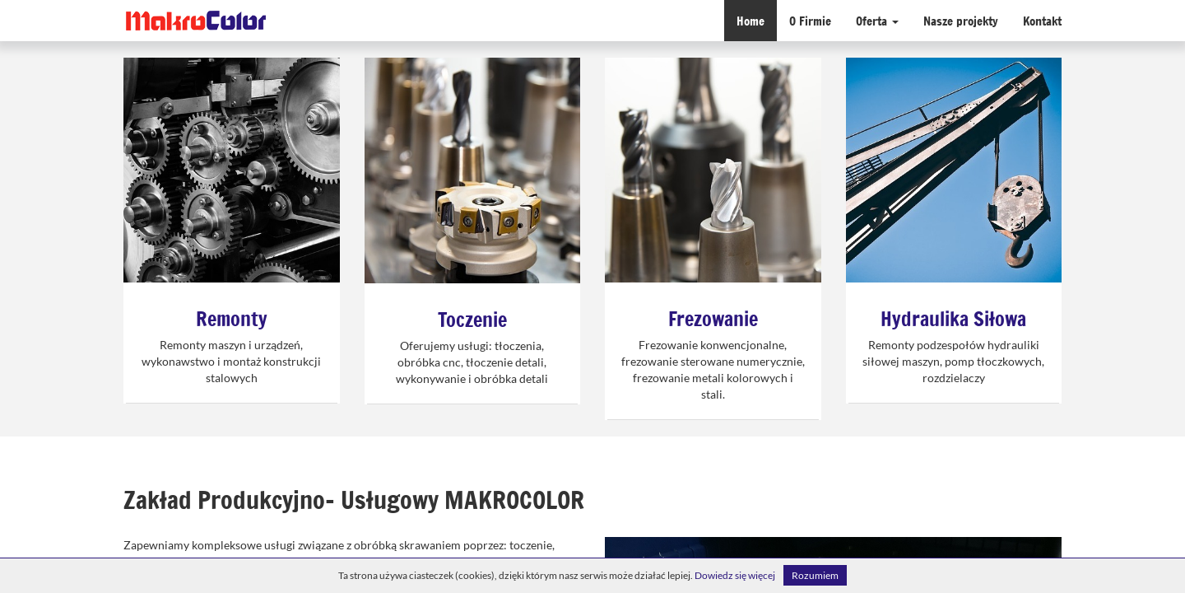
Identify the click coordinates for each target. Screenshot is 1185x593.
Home (750, 20)
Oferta (877, 20)
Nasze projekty (960, 20)
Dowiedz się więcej (735, 575)
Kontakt (1042, 20)
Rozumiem (815, 575)
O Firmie (810, 20)
